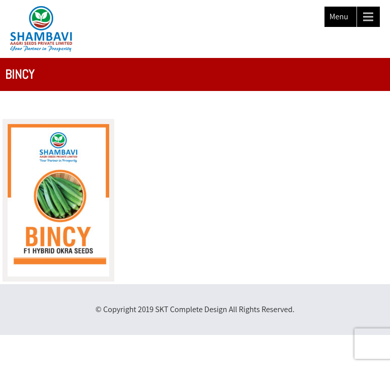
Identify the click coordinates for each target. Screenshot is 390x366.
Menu (339, 16)
